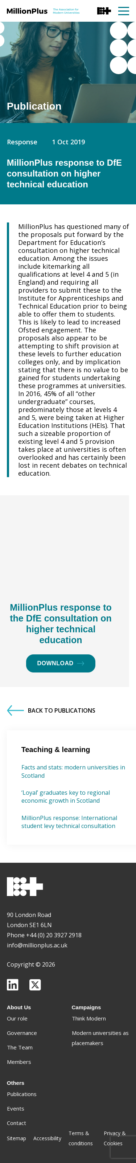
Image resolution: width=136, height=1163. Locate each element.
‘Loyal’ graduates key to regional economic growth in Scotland (65, 797)
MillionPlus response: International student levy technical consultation (69, 822)
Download (61, 663)
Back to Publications (51, 710)
